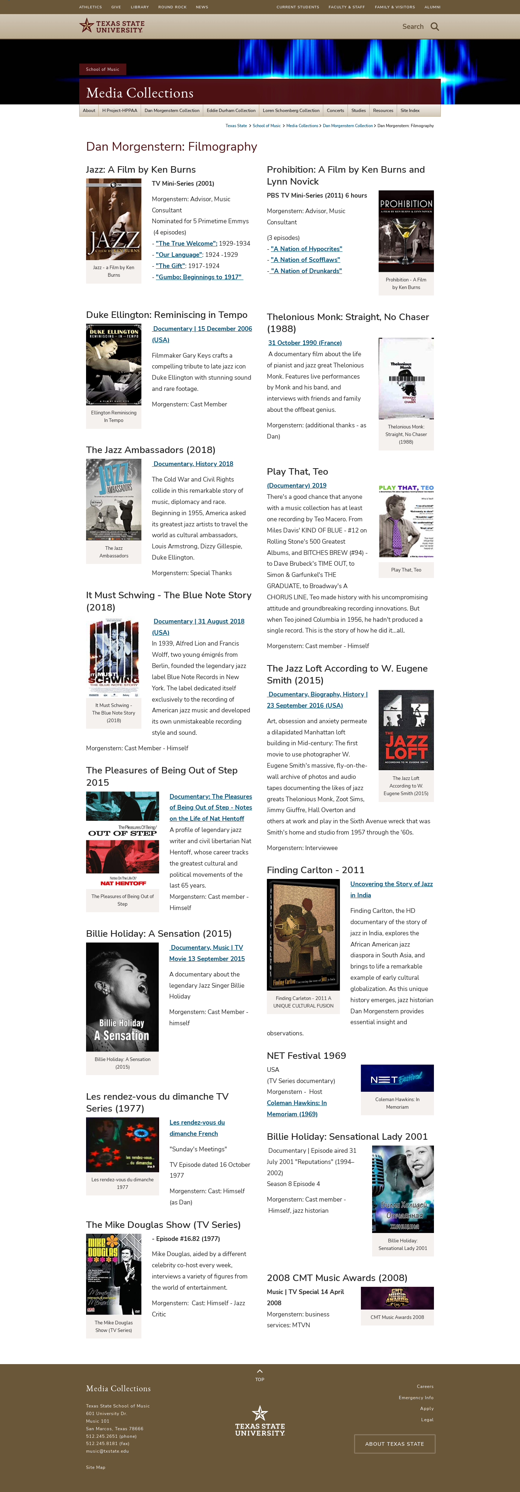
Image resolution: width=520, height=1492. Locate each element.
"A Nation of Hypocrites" (306, 249)
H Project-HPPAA (119, 110)
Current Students (298, 7)
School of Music (102, 69)
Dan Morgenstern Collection (172, 110)
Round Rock (172, 7)
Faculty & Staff (347, 7)
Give (116, 7)
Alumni (433, 7)
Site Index (410, 110)
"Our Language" (179, 255)
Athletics (90, 7)
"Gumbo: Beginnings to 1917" (199, 277)
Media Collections (140, 92)
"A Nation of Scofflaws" (305, 260)
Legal (427, 1419)
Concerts (335, 110)
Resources (383, 110)
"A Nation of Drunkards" (305, 271)
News (202, 7)
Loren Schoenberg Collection (291, 110)
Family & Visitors (395, 7)
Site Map (96, 1467)
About (89, 110)
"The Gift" (170, 266)
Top (260, 1376)
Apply (427, 1408)
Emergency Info (416, 1397)
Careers (425, 1386)
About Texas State (394, 1444)
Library (140, 7)
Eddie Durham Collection (231, 110)
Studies (358, 110)
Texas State (237, 126)
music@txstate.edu (107, 1451)
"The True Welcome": (186, 244)
